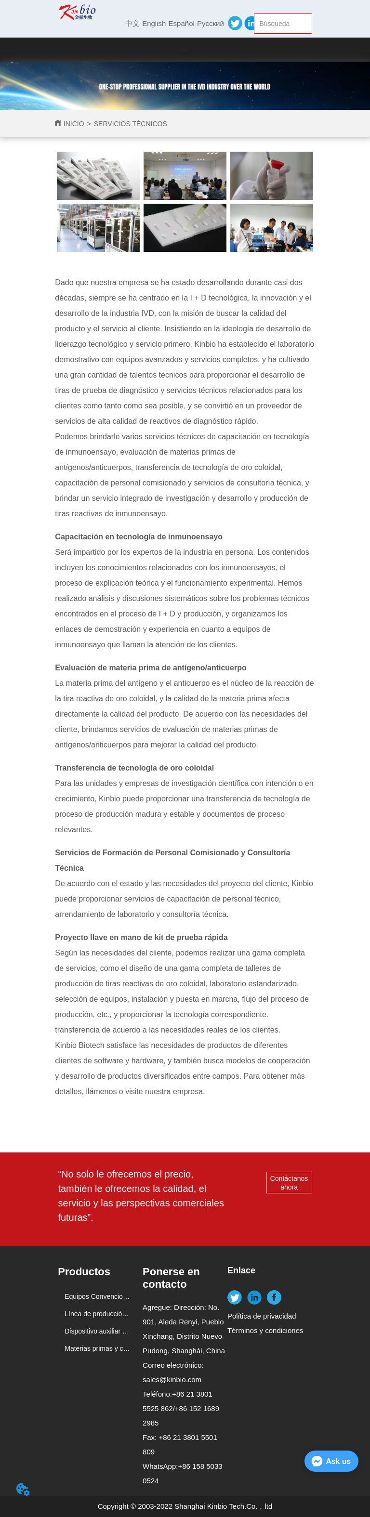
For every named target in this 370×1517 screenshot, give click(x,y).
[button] (185, 50)
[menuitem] (185, 50)
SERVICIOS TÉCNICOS (130, 124)
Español (182, 23)
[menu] (185, 50)
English (154, 23)
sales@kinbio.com (172, 1379)
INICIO (74, 124)
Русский (210, 23)
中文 (132, 23)
